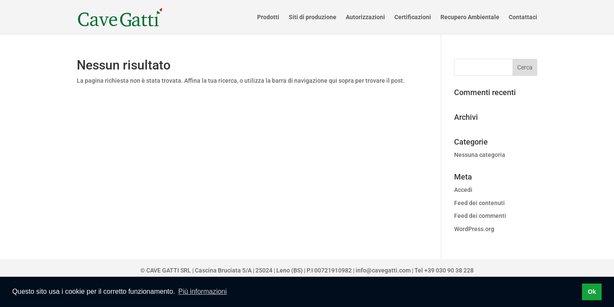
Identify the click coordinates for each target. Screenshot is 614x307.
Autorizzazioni (365, 17)
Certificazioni (412, 17)
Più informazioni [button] (202, 291)
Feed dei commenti (480, 215)
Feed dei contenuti (479, 203)
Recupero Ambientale (469, 17)
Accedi (463, 189)
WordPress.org (474, 229)
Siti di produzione (312, 17)
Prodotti (268, 17)
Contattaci (523, 17)
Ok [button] (592, 291)
